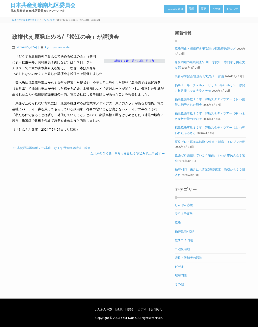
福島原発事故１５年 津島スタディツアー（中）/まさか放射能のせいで (210, 116)
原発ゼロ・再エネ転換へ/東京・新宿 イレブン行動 (210, 142)
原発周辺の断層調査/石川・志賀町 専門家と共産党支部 (210, 64)
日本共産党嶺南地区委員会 (43, 5)
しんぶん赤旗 (174, 8)
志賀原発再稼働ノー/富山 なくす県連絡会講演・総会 (52, 148)
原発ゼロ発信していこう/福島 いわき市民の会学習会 (210, 158)
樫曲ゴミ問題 (184, 240)
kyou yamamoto (57, 47)
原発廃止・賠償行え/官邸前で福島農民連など (205, 48)
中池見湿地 (182, 249)
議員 (192, 8)
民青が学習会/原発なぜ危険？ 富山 (199, 76)
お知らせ (232, 8)
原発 (203, 8)
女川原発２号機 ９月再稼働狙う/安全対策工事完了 (127, 153)
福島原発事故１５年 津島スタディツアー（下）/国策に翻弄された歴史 (210, 101)
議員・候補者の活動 (188, 257)
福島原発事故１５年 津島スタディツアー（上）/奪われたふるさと (210, 130)
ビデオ (216, 8)
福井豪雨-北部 (184, 231)
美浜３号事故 (184, 213)
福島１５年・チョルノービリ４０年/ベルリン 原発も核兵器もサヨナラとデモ (210, 87)
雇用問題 (181, 275)
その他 (179, 284)
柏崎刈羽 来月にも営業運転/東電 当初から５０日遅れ (210, 172)
